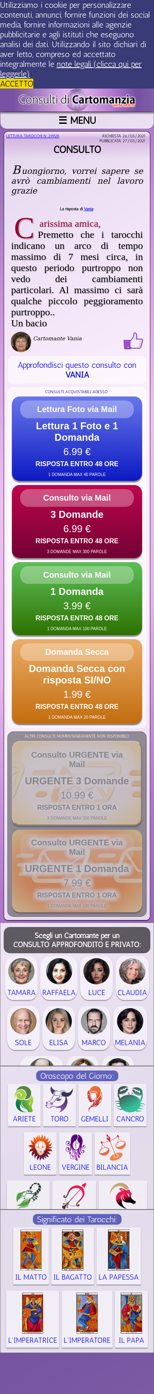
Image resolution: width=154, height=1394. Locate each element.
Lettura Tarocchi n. (32, 136)
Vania (88, 209)
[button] (77, 438)
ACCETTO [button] (16, 84)
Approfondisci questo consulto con (77, 370)
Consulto (77, 149)
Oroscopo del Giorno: (77, 1076)
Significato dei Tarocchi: (77, 1219)
